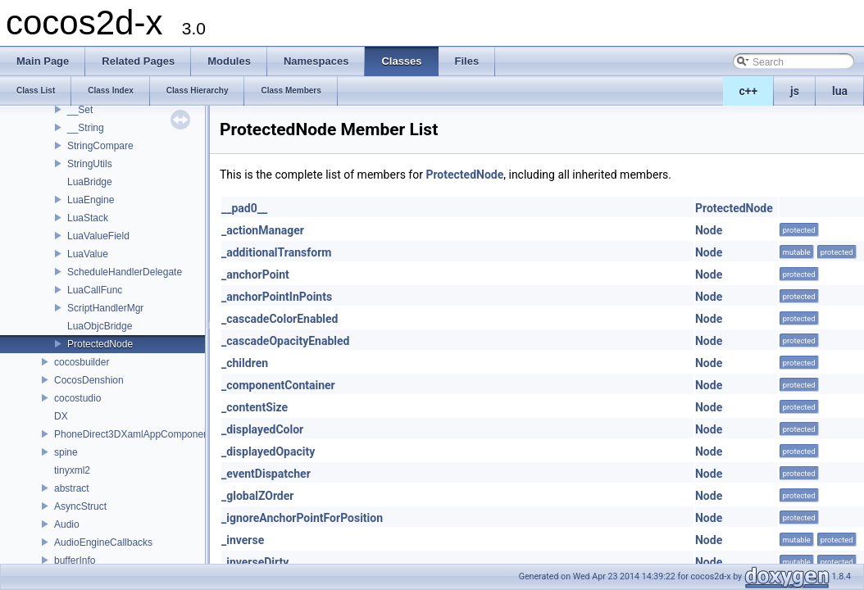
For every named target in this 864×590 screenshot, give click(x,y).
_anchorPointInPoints (276, 296)
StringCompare (100, 146)
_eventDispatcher (266, 473)
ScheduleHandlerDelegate (124, 272)
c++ (748, 91)
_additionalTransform (276, 252)
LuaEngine (90, 200)
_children (244, 363)
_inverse (242, 540)
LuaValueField (98, 236)
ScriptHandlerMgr (105, 308)
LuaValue (87, 254)
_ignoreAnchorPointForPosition (302, 517)
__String (85, 128)
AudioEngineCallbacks (103, 542)
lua (840, 91)
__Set (80, 110)
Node (708, 230)
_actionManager (262, 230)
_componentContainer (278, 385)
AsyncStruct (80, 506)
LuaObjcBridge (99, 326)
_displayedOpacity (268, 451)
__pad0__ (244, 208)
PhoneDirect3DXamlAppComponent (132, 434)
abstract (71, 488)
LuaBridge (89, 182)
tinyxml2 (72, 470)
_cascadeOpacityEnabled (285, 340)
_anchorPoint (255, 274)
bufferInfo (74, 560)
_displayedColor (262, 429)
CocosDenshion (89, 380)
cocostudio (77, 398)
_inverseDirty (255, 562)
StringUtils (89, 164)
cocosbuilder (81, 362)
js (794, 91)
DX (61, 416)
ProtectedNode (100, 344)
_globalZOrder (257, 495)
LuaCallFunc (94, 290)
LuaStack (87, 218)
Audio (67, 524)
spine (66, 452)
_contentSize (254, 407)
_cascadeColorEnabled (279, 318)
